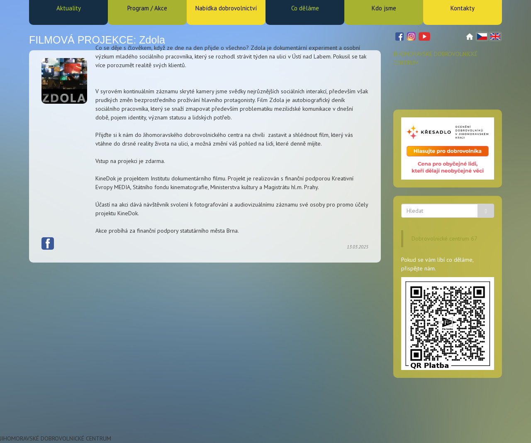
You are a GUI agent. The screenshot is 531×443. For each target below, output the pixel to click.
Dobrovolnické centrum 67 (444, 238)
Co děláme (305, 8)
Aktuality (68, 8)
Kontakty (463, 8)
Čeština (482, 36)
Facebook (47, 112)
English (495, 36)
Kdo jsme (384, 8)
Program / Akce (147, 8)
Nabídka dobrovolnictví (226, 8)
